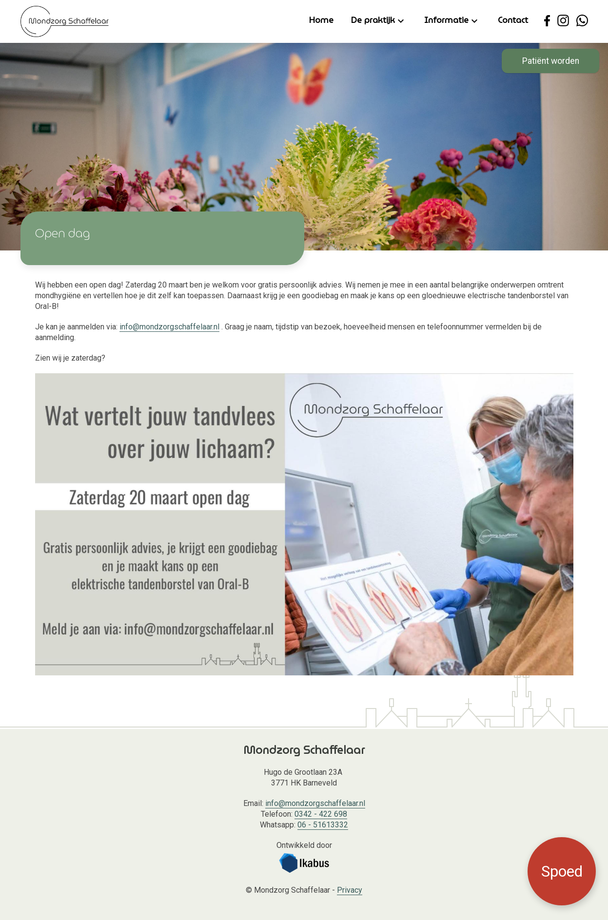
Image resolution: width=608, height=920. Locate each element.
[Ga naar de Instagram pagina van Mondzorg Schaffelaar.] (563, 20)
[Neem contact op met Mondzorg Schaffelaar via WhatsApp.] (582, 20)
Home (321, 20)
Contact (513, 20)
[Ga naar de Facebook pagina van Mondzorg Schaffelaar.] (547, 20)
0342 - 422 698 (320, 814)
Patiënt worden (550, 61)
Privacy (349, 890)
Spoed (562, 871)
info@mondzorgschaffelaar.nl (169, 326)
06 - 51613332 (322, 824)
